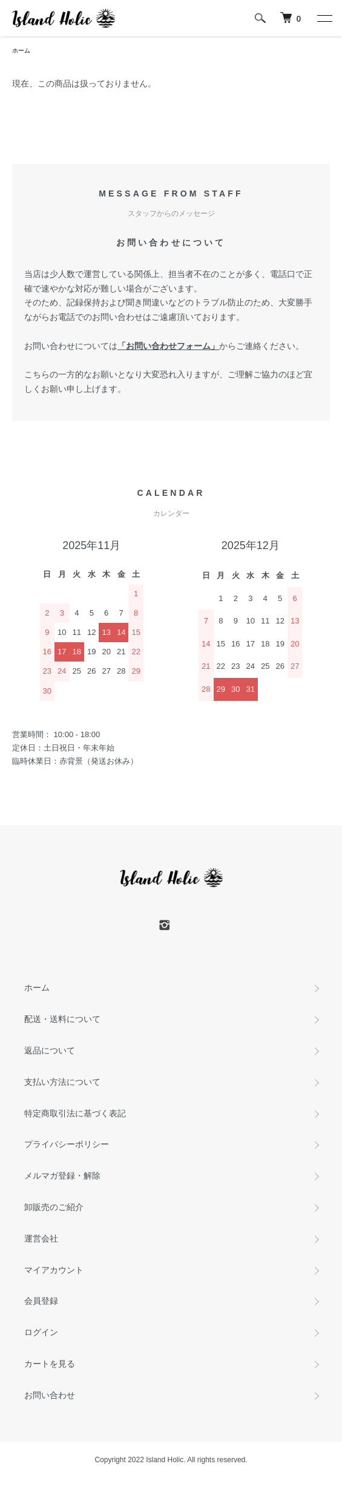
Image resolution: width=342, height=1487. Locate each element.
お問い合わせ (49, 1395)
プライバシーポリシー (66, 1144)
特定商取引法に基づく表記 (75, 1113)
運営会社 (41, 1238)
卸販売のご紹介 (54, 1207)
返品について (49, 1050)
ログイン (41, 1332)
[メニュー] (324, 18)
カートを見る (49, 1363)
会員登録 (41, 1301)
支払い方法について (62, 1082)
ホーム (21, 50)
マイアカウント (54, 1270)
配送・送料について (62, 1019)
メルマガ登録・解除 (62, 1175)
